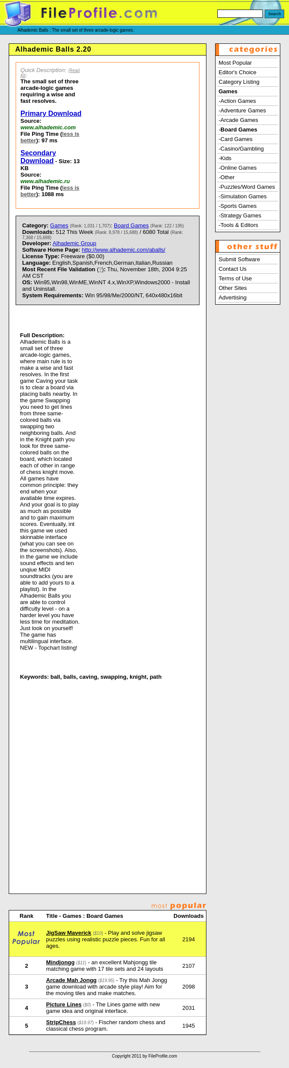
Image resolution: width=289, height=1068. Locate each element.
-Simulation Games (243, 196)
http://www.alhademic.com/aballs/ (123, 249)
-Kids (225, 158)
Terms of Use (235, 278)
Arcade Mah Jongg (71, 980)
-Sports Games (237, 206)
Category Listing (239, 82)
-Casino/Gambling (241, 148)
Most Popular (235, 62)
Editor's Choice (237, 72)
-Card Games (235, 139)
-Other (227, 177)
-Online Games (237, 167)
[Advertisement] (143, 135)
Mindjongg (60, 962)
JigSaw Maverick (68, 933)
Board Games (131, 225)
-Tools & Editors (238, 225)
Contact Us (232, 269)
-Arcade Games (238, 120)
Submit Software (239, 259)
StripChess (61, 1022)
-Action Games (237, 101)
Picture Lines (64, 1004)
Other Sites (233, 288)
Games (59, 225)
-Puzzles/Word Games (247, 187)
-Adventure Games (242, 110)
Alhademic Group (74, 243)
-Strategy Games (240, 215)
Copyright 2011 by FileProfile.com (144, 1056)
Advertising (232, 297)
